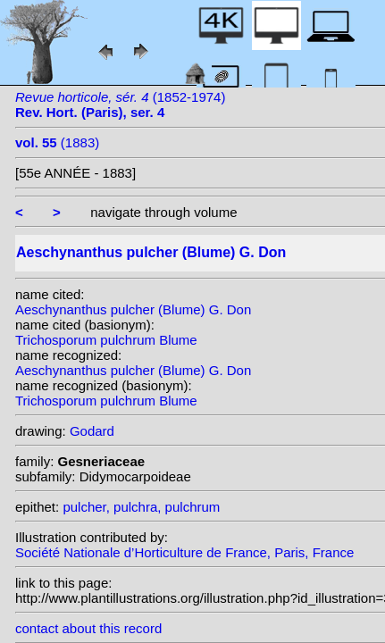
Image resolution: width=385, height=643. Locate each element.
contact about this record (88, 628)
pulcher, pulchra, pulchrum (141, 506)
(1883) (57, 142)
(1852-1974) (120, 104)
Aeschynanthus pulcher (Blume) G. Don (133, 309)
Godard (92, 430)
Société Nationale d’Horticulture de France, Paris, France (184, 552)
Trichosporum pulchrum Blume (106, 339)
